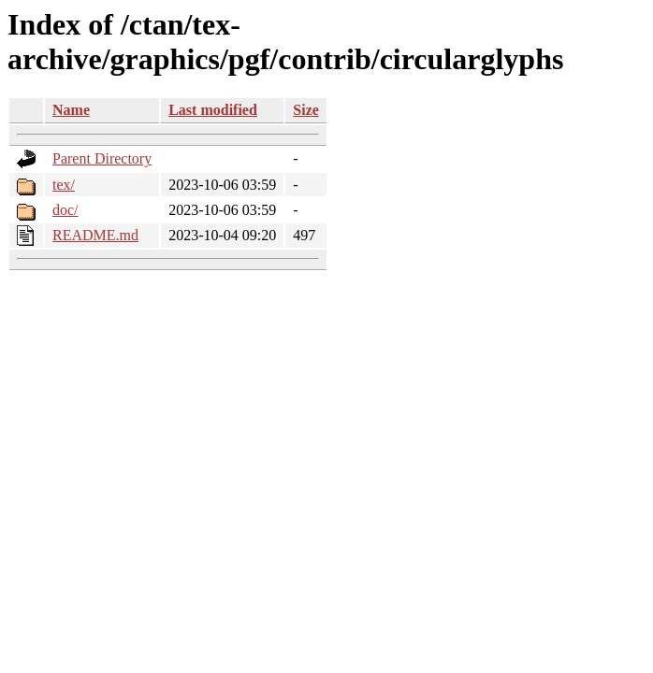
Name (71, 110)
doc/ (65, 210)
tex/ (63, 185)
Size (306, 110)
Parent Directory (102, 158)
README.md (95, 235)
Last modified (212, 110)
